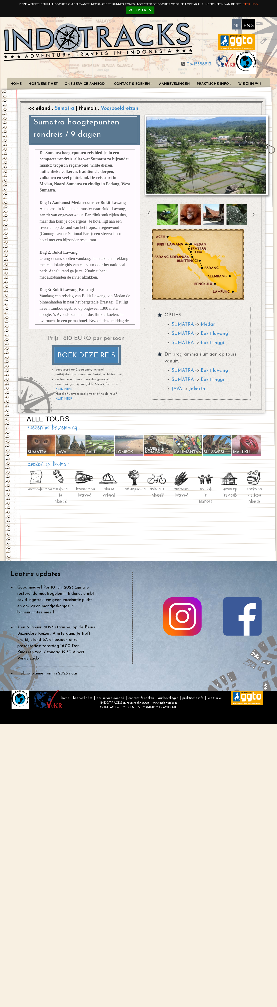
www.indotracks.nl (165, 703)
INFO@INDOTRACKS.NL (156, 707)
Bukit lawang (214, 333)
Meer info (250, 4)
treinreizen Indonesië (84, 491)
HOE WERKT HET (43, 84)
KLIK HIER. (64, 398)
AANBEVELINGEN (174, 84)
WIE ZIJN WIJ (249, 84)
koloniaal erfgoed (109, 491)
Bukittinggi (212, 343)
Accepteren (140, 10)
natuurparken (133, 488)
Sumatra (65, 108)
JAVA (177, 389)
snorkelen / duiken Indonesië (254, 491)
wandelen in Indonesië (60, 491)
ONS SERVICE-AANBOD (86, 84)
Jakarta (197, 389)
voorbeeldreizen (36, 488)
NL (236, 26)
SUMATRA (183, 324)
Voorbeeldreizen (119, 108)
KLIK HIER (63, 389)
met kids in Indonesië (206, 491)
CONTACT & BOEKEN (133, 84)
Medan (208, 324)
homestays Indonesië (230, 491)
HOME (15, 84)
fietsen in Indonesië (157, 491)
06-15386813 (198, 64)
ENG (249, 26)
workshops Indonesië (181, 491)
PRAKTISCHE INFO (214, 84)
